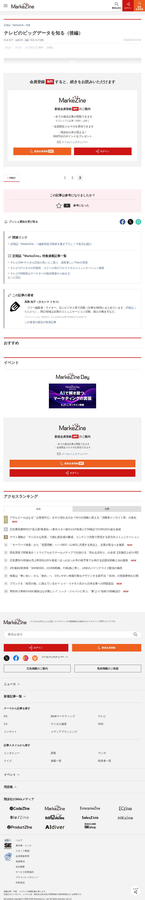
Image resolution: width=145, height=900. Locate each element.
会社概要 (20, 866)
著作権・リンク (24, 845)
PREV (10, 178)
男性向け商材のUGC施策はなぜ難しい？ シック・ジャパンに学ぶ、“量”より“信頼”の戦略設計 (65, 591)
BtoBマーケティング (63, 716)
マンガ (102, 753)
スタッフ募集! (23, 851)
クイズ (8, 760)
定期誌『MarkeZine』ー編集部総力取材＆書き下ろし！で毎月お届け (51, 243)
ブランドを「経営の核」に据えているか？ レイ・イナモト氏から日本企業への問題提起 (62, 583)
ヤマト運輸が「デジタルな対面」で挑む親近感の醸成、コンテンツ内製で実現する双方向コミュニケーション (74, 537)
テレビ (102, 716)
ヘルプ (19, 840)
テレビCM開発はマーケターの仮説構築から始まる (40, 273)
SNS (100, 723)
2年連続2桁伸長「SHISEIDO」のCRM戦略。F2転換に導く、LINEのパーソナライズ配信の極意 (66, 568)
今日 (38, 509)
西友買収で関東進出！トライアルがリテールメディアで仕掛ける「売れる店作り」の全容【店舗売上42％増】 (75, 552)
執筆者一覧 (104, 760)
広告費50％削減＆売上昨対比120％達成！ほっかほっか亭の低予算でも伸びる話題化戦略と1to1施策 (69, 560)
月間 (107, 509)
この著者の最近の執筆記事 (40, 322)
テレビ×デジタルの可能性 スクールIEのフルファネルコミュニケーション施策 (57, 267)
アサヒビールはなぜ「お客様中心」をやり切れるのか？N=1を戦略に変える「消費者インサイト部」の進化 (73, 517)
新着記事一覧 (15, 697)
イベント (12, 775)
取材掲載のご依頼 (107, 668)
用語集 (10, 787)
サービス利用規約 (25, 872)
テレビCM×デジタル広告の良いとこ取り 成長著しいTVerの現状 (49, 262)
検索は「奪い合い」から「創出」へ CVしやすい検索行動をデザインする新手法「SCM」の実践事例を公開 (74, 575)
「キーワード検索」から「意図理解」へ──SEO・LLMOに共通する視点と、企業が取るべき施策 (67, 544)
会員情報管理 (22, 856)
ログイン (102, 151)
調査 (53, 753)
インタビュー (12, 753)
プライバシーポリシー (27, 877)
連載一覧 (56, 760)
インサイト (10, 731)
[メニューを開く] (5, 5)
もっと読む (14, 277)
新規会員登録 (41, 151)
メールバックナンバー (72, 142)
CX (5, 723)
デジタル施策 (59, 723)
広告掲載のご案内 (37, 668)
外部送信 (20, 882)
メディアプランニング (64, 731)
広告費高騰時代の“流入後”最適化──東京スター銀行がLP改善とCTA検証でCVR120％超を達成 (65, 529)
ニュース (12, 684)
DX (5, 716)
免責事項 (20, 861)
